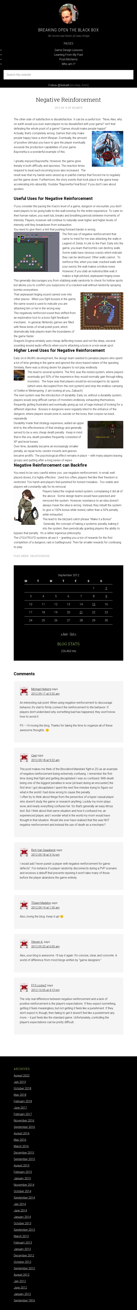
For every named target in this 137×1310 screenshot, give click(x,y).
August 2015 (21, 1165)
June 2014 (20, 1210)
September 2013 (24, 1229)
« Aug (64, 634)
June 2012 (20, 1287)
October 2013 (22, 1223)
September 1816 (24, 1300)
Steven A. (37, 942)
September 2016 (24, 1127)
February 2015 (23, 1172)
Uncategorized (40, 556)
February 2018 (23, 1101)
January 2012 (22, 1294)
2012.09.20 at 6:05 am (45, 946)
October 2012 (22, 1262)
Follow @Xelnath (59, 85)
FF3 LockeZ (38, 985)
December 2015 (24, 1152)
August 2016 (21, 1133)
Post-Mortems (68, 59)
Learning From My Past (68, 54)
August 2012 (21, 1274)
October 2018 (22, 1088)
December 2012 (24, 1255)
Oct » (73, 634)
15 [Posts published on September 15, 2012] (93, 604)
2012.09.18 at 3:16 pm (45, 854)
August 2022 (21, 1075)
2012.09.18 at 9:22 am (45, 760)
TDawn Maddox (41, 903)
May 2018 (20, 1095)
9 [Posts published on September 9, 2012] (106, 596)
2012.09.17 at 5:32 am (45, 693)
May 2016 (20, 1139)
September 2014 (24, 1197)
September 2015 (24, 1159)
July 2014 (20, 1204)
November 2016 (24, 1120)
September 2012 (24, 1268)
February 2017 (23, 1114)
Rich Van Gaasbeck (43, 850)
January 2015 (22, 1178)
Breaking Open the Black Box (68, 29)
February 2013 (23, 1242)
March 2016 (21, 1146)
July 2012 (20, 1281)
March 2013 (21, 1236)
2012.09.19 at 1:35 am (45, 907)
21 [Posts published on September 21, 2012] (81, 612)
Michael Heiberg (41, 689)
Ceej (34, 755)
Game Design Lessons (69, 50)
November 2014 (24, 1184)
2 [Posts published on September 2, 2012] (106, 588)
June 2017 (20, 1107)
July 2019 (20, 1082)
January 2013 (22, 1249)
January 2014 (22, 1217)
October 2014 (22, 1191)
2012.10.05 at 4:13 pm (45, 990)
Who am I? (68, 64)
